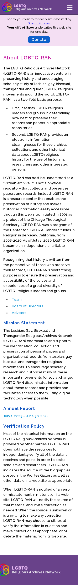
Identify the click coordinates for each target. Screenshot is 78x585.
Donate (39, 39)
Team (17, 299)
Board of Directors (27, 306)
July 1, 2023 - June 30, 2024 (26, 416)
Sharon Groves (39, 23)
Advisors (19, 313)
